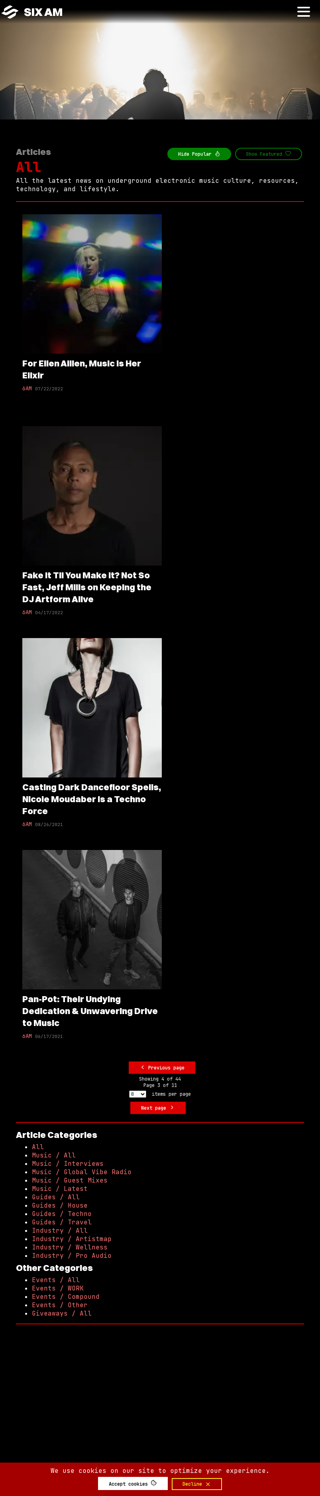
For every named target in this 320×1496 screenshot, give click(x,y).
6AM (27, 388)
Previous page (162, 1067)
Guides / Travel (62, 1222)
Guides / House (60, 1205)
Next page (158, 1107)
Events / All (56, 1280)
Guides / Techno (62, 1214)
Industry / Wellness (70, 1247)
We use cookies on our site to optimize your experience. (160, 1471)
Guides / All (56, 1197)
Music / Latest (60, 1189)
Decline (197, 1484)
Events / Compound (66, 1296)
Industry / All (60, 1230)
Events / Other (60, 1305)
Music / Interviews (68, 1163)
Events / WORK (58, 1288)
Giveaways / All (62, 1313)
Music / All (54, 1155)
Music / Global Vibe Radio (82, 1172)
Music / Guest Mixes (70, 1180)
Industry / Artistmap (72, 1239)
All (28, 167)
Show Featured (268, 154)
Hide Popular (199, 154)
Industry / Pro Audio (72, 1255)
